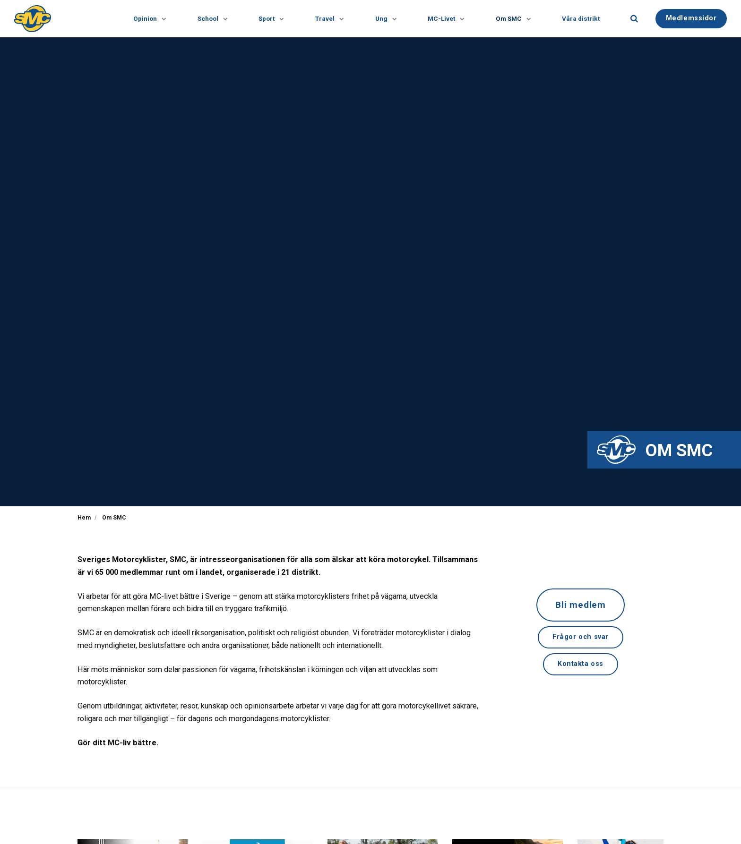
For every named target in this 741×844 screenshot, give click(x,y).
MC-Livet (443, 18)
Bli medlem (580, 604)
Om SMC (510, 18)
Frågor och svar (580, 637)
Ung (382, 18)
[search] (634, 18)
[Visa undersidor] (157, 18)
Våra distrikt (581, 18)
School (209, 18)
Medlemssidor (691, 18)
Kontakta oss (580, 664)
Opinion (146, 18)
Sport (268, 18)
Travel (326, 18)
